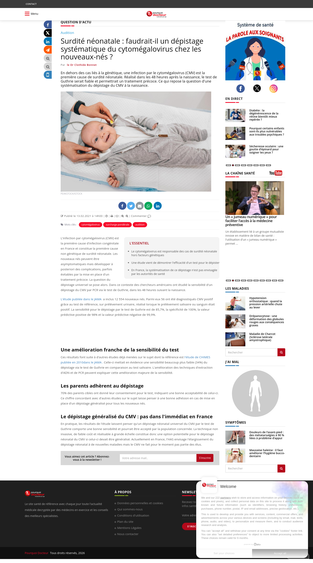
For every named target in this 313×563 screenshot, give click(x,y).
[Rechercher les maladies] (281, 352)
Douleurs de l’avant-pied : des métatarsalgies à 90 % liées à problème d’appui (266, 435)
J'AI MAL (232, 362)
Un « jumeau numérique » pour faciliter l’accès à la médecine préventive (251, 220)
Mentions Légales (129, 528)
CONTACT (31, 3)
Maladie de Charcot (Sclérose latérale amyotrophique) (262, 337)
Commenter (141, 216)
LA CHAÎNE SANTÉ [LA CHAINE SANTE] (240, 173)
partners (225, 497)
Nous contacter (128, 534)
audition (140, 224)
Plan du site (125, 522)
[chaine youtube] (277, 174)
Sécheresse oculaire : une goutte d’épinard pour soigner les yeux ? (266, 149)
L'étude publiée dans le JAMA (81, 299)
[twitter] (258, 88)
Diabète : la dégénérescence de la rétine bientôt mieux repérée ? (263, 114)
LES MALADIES (237, 288)
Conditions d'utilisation (133, 515)
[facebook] (241, 88)
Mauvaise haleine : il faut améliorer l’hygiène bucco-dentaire (267, 453)
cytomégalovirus (90, 224)
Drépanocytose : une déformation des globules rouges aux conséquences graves (266, 320)
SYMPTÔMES (235, 422)
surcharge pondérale (117, 224)
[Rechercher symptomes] (281, 468)
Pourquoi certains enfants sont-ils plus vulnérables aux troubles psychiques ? (266, 131)
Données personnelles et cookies (140, 503)
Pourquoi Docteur (37, 553)
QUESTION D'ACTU (76, 22)
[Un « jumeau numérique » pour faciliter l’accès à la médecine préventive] (255, 198)
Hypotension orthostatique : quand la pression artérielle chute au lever (265, 302)
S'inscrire (205, 458)
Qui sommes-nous (130, 509)
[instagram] (274, 88)
